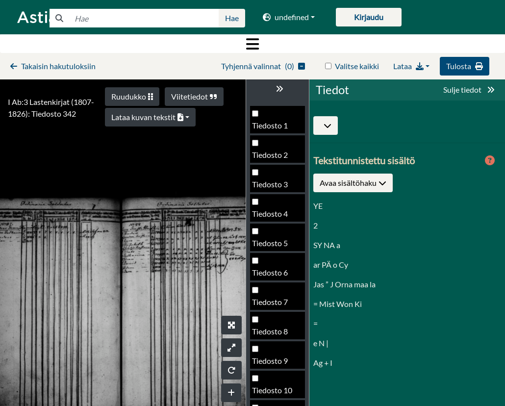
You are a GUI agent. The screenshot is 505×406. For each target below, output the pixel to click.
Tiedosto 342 (274, 246)
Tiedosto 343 (274, 275)
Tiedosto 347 (274, 393)
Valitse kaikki (357, 66)
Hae (232, 18)
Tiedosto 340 (274, 187)
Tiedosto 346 (274, 363)
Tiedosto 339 (274, 157)
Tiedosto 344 (274, 304)
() (263, 66)
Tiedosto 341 (274, 216)
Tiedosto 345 (274, 334)
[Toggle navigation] (252, 43)
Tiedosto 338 (274, 128)
